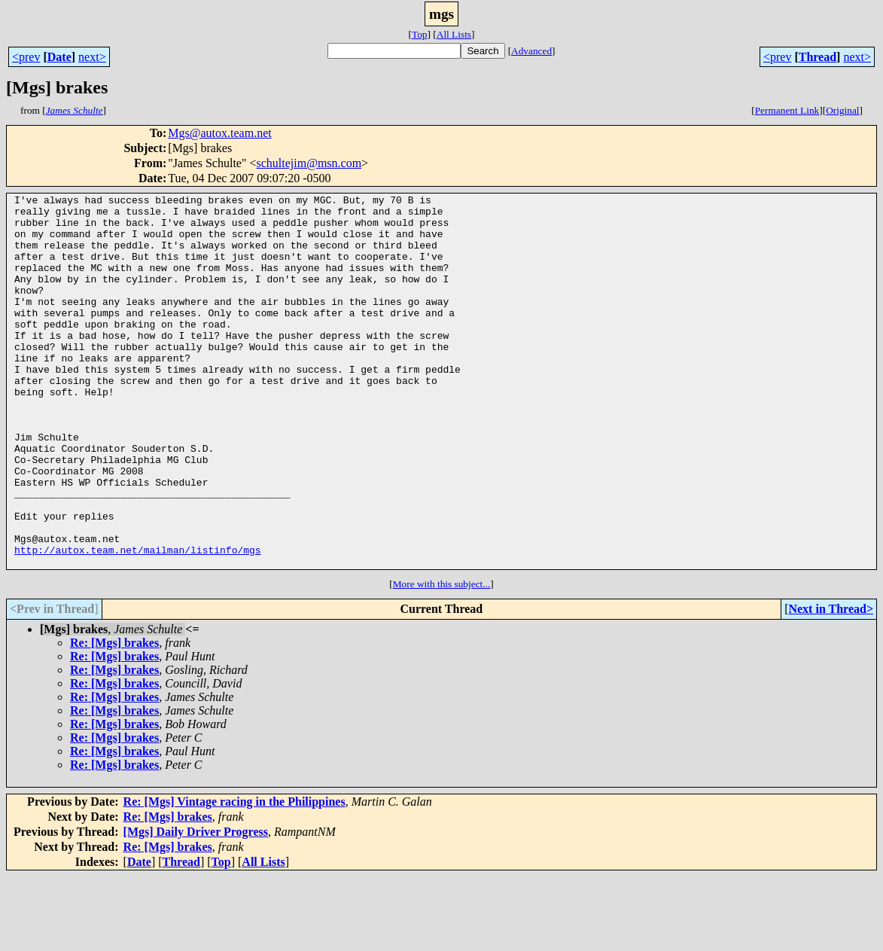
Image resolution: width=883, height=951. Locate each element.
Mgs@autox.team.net (219, 132)
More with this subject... (442, 658)
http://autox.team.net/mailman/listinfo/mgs (137, 622)
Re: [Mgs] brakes (114, 717)
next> (92, 56)
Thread (817, 56)
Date (59, 56)
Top (420, 34)
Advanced (531, 50)
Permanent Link (787, 110)
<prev (26, 56)
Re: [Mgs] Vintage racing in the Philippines (234, 876)
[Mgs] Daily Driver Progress (195, 906)
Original (842, 110)
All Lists (454, 34)
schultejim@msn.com (308, 163)
